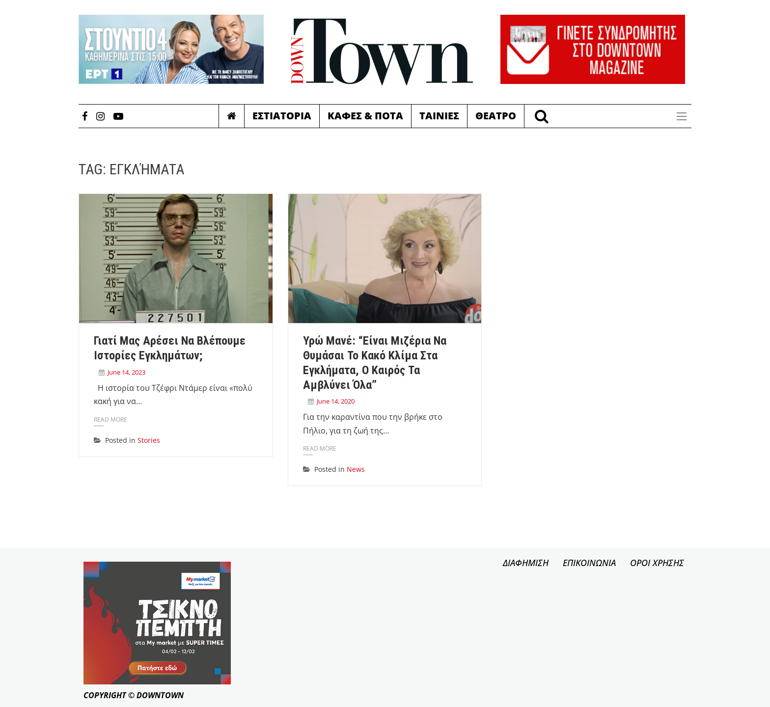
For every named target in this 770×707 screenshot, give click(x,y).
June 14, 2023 (126, 372)
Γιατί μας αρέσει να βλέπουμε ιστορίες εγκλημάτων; (170, 348)
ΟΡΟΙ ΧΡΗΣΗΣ (657, 563)
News (356, 469)
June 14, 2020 (336, 401)
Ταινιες (439, 115)
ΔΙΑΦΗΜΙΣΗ (526, 563)
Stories (149, 440)
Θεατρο (495, 115)
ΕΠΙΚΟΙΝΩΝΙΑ (589, 563)
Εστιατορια (281, 115)
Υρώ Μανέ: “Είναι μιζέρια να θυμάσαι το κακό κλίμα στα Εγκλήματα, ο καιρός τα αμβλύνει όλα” (374, 362)
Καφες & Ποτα (365, 115)
